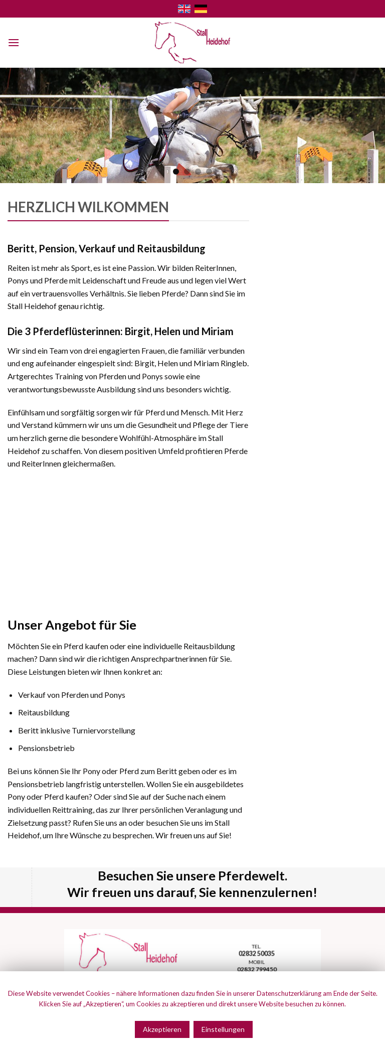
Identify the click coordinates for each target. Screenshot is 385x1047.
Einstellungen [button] (223, 1029)
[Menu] (14, 42)
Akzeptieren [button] (162, 1029)
